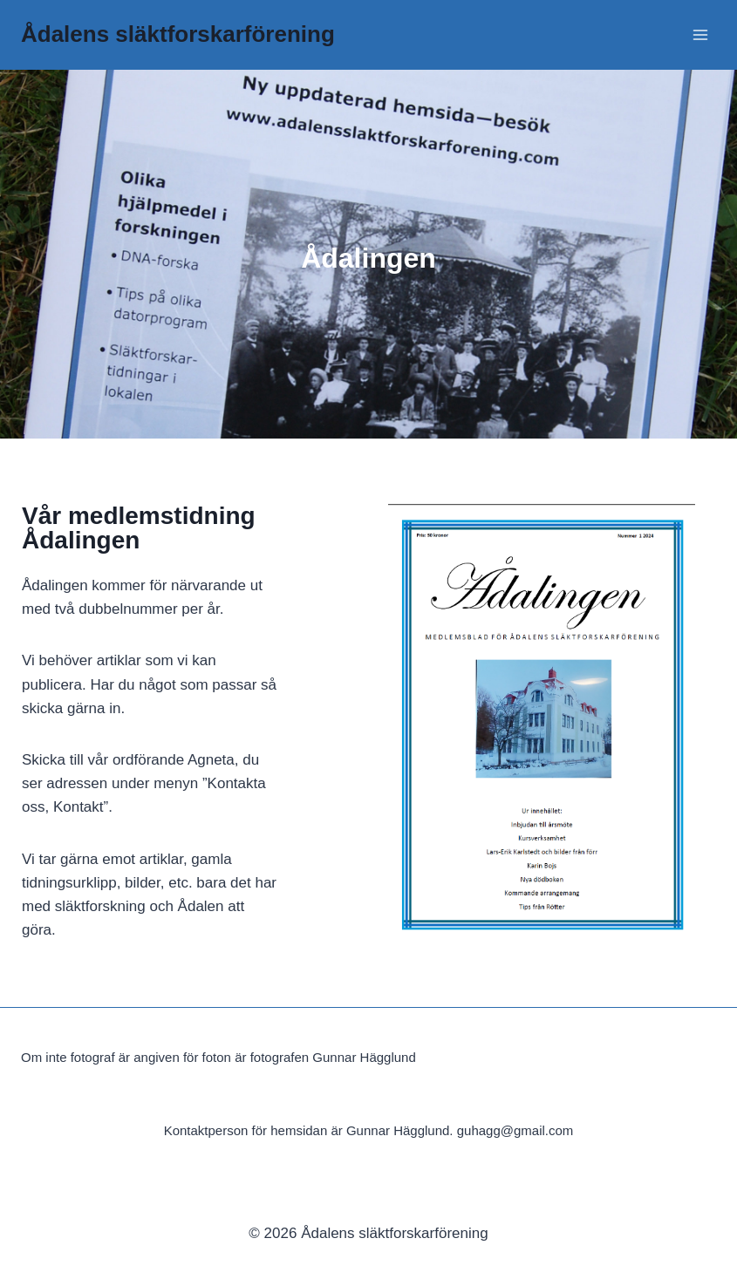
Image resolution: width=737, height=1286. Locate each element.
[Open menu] (700, 34)
